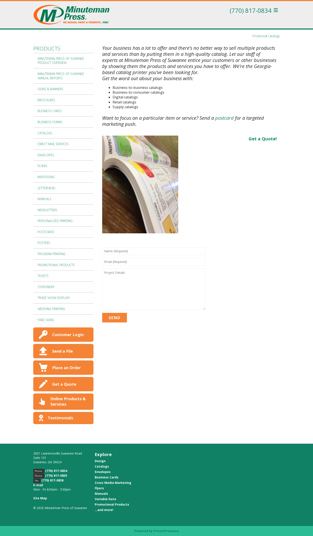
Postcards (46, 232)
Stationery (46, 287)
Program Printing (51, 254)
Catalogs (274, 36)
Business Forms (50, 122)
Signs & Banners (50, 89)
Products (259, 36)
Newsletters (47, 210)
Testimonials (60, 417)
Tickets (43, 276)
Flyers (42, 166)
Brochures (46, 100)
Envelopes (46, 155)
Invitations (46, 177)
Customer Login (68, 334)
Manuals (44, 199)
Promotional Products (56, 265)
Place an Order (66, 367)
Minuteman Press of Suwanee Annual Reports (61, 76)
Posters (44, 243)
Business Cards (50, 111)
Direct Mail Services (53, 144)
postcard (224, 118)
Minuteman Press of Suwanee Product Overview (61, 60)
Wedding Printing (51, 309)
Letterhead (46, 188)
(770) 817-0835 (56, 475)
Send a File (62, 351)
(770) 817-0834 (250, 10)
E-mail (38, 485)
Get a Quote (64, 384)
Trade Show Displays (54, 298)
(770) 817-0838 (52, 480)
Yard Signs (46, 320)
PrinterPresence (166, 531)
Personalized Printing (55, 221)
